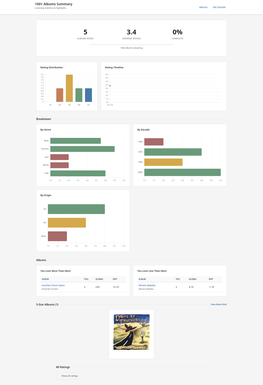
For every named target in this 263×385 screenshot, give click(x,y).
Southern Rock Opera (53, 285)
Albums (203, 7)
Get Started (219, 7)
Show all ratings (70, 375)
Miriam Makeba (147, 285)
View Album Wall (219, 304)
